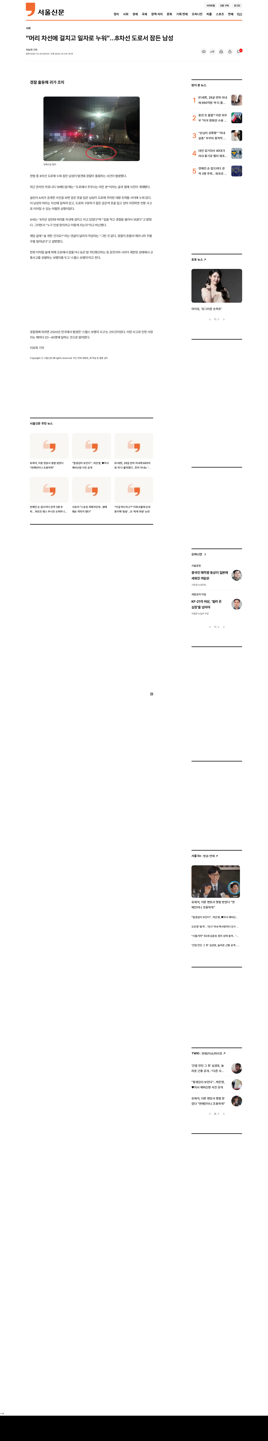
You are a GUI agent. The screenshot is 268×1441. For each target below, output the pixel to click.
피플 (209, 14)
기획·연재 (182, 14)
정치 (116, 14)
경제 (135, 14)
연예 (230, 14)
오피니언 (197, 14)
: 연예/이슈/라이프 (208, 1053)
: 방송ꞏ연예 (204, 856)
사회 (125, 14)
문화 (169, 14)
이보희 (29, 49)
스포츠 (220, 14)
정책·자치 (157, 14)
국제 (144, 14)
